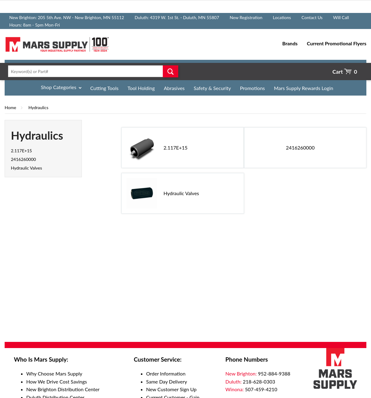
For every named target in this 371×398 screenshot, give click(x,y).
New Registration (246, 17)
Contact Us (312, 17)
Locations (282, 17)
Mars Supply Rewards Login (303, 88)
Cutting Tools (104, 88)
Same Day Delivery (166, 381)
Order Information (165, 373)
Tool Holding (141, 88)
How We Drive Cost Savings (56, 381)
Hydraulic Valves (26, 167)
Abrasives (174, 88)
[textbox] (91, 71)
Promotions (252, 88)
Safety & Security (212, 88)
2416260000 (23, 159)
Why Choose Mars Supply (54, 373)
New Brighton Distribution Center (62, 389)
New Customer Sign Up (171, 389)
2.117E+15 (21, 150)
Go (171, 71)
